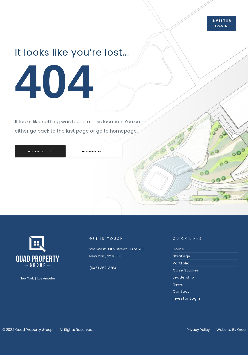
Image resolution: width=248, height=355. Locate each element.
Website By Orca (231, 329)
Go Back (40, 151)
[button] (221, 23)
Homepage (95, 151)
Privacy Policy (198, 329)
